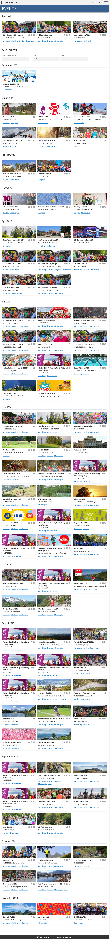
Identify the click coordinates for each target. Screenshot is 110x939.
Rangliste (22, 41)
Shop (91, 41)
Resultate (57, 781)
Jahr (34, 56)
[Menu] (106, 2)
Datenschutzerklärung (64, 937)
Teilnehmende (7, 90)
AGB (54, 937)
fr (96, 2)
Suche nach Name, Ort (9, 56)
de (92, 2)
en (100, 2)
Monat (63, 56)
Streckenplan (30, 41)
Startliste (14, 41)
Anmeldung (7, 41)
